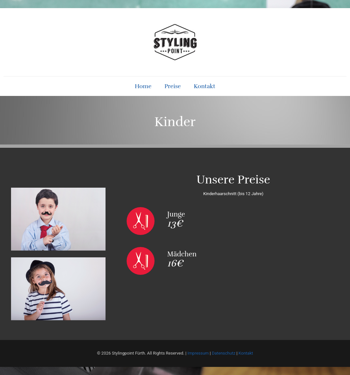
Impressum (197, 353)
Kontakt (246, 353)
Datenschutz (223, 353)
